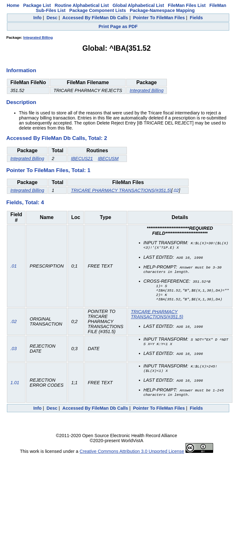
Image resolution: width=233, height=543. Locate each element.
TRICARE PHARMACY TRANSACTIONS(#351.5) (121, 190)
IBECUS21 (82, 158)
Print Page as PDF (118, 26)
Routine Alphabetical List (81, 5)
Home (13, 5)
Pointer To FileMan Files (159, 17)
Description (21, 102)
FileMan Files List (187, 5)
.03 (13, 351)
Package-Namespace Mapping (162, 10)
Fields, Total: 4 (25, 202)
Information (21, 70)
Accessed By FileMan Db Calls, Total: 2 (56, 138)
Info (37, 17)
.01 (13, 267)
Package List (37, 5)
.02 (176, 190)
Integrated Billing (38, 37)
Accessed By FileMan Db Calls (95, 17)
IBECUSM (108, 158)
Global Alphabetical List (138, 5)
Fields (196, 17)
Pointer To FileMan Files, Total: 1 (48, 170)
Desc (52, 17)
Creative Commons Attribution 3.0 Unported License (132, 454)
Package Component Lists (97, 10)
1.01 (14, 385)
